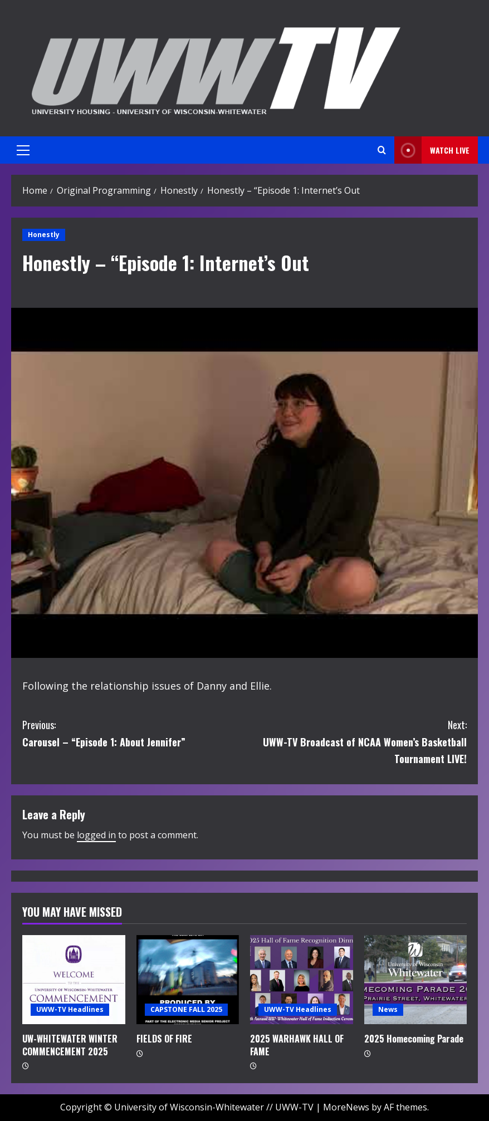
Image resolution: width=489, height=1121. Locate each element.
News (388, 1009)
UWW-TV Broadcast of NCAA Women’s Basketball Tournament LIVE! (356, 741)
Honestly (44, 234)
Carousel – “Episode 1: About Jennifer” (133, 732)
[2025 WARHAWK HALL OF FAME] (301, 979)
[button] (23, 150)
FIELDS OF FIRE (164, 1038)
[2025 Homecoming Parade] (415, 979)
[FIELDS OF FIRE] (187, 979)
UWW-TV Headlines (70, 1009)
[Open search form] (382, 150)
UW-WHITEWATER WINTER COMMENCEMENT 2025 (70, 1045)
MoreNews (346, 1107)
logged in (96, 835)
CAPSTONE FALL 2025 (186, 1009)
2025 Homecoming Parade (413, 1038)
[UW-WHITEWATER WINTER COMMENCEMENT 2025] (73, 979)
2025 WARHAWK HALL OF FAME (297, 1045)
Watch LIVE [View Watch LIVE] (432, 150)
